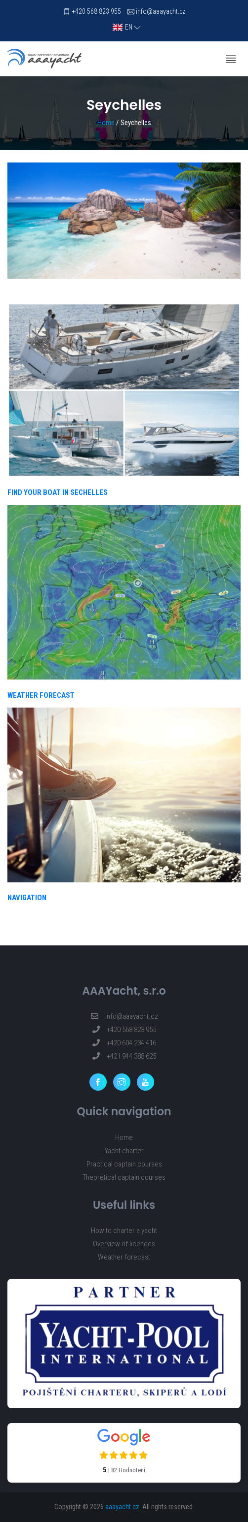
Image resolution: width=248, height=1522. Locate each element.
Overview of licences (124, 1243)
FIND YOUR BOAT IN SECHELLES (57, 492)
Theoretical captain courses (124, 1177)
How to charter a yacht (124, 1230)
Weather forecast (124, 1257)
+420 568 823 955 (96, 11)
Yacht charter (124, 1150)
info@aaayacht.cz (160, 11)
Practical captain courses (124, 1164)
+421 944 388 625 (124, 1056)
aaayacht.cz (122, 1507)
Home (106, 122)
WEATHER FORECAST (41, 695)
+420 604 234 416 (124, 1042)
